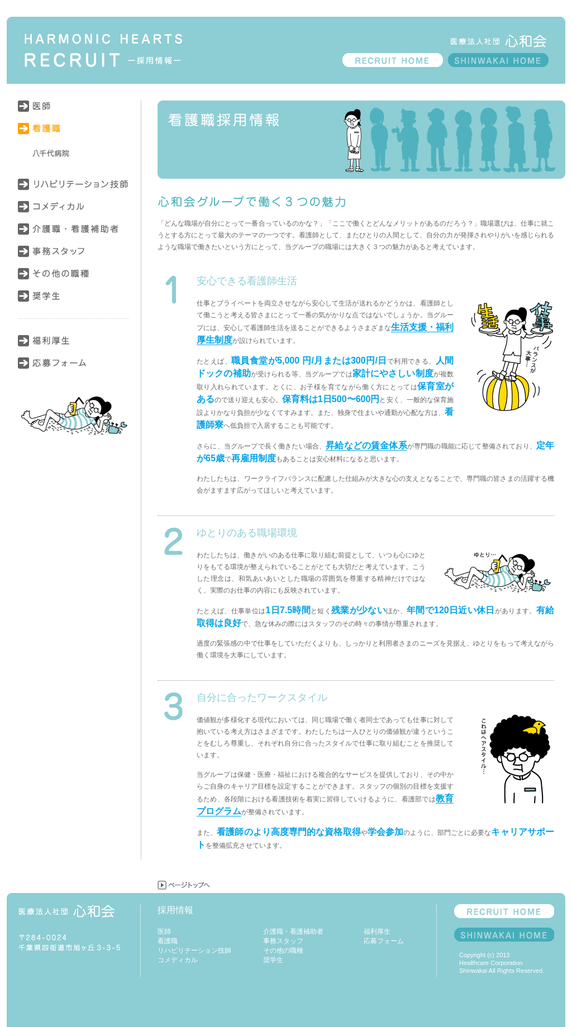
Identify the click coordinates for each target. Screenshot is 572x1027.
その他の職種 (74, 279)
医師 (74, 112)
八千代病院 (74, 153)
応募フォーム (74, 368)
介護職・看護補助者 (74, 234)
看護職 (74, 134)
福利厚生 (74, 346)
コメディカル (74, 212)
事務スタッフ (74, 257)
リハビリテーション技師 (74, 190)
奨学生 (74, 301)
